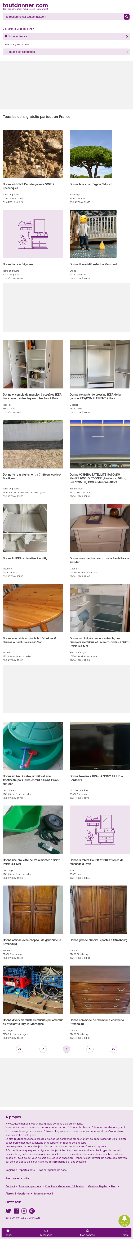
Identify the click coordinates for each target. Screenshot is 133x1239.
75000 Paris (9, 408)
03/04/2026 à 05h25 (80, 202)
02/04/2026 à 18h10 (13, 412)
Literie (73, 270)
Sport (72, 870)
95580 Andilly (10, 572)
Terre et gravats (11, 194)
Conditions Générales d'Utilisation (64, 1186)
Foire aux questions (30, 1186)
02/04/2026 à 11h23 (80, 660)
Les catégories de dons (52, 1170)
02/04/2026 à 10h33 (13, 958)
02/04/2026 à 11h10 (80, 798)
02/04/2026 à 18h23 (80, 278)
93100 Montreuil (78, 274)
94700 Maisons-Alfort (81, 492)
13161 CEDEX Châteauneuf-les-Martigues (24, 492)
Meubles (7, 568)
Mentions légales (98, 1186)
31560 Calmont (77, 198)
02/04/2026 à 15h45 (13, 576)
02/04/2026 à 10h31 (80, 958)
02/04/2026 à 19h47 (13, 278)
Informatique (76, 488)
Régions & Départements (20, 1170)
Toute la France (17, 36)
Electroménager (78, 652)
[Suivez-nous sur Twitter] (8, 1212)
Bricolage (8, 1030)
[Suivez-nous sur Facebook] (16, 1212)
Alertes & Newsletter (18, 1193)
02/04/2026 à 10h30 (80, 1038)
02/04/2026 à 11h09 (13, 878)
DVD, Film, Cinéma (79, 790)
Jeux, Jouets (9, 790)
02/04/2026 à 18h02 (80, 412)
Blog (113, 1186)
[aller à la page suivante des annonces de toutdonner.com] (89, 1049)
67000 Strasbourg (12, 954)
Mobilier (7, 405)
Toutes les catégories (22, 51)
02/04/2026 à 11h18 (13, 798)
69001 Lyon (76, 874)
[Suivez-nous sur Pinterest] (31, 1212)
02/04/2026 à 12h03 (80, 576)
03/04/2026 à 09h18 (13, 202)
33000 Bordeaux (78, 794)
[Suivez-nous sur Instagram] (23, 1212)
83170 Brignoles (11, 274)
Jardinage (75, 194)
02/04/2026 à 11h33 (13, 660)
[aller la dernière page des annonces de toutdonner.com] (113, 1049)
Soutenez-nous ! (43, 1193)
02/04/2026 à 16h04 (80, 496)
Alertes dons (124, 1223)
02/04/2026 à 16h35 (13, 496)
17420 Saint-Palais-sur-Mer (84, 572)
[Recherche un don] (63, 16)
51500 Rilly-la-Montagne (15, 1034)
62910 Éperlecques (13, 198)
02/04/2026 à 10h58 (80, 878)
